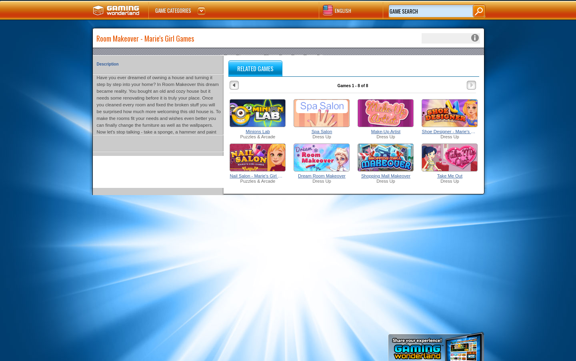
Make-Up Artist (385, 131)
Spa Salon (322, 131)
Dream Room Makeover (322, 176)
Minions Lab (258, 131)
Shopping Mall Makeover (385, 176)
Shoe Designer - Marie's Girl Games (450, 131)
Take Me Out (449, 176)
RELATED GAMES (255, 68)
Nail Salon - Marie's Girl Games (258, 176)
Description (108, 64)
